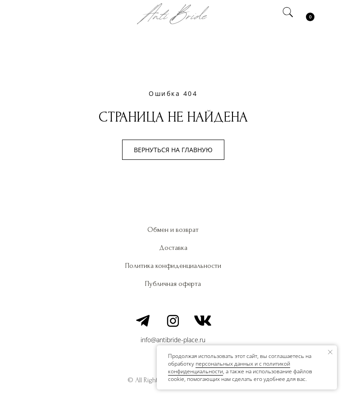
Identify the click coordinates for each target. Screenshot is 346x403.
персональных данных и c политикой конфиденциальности (229, 367)
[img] (40, 13)
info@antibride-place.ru (173, 339)
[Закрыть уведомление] (330, 352)
